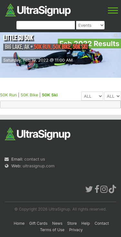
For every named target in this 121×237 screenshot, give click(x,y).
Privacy (76, 229)
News (57, 223)
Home (19, 223)
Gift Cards (38, 223)
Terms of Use (52, 229)
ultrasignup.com (39, 165)
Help (85, 223)
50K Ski (50, 94)
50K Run (8, 94)
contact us (34, 159)
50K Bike (29, 94)
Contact (102, 223)
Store (72, 223)
